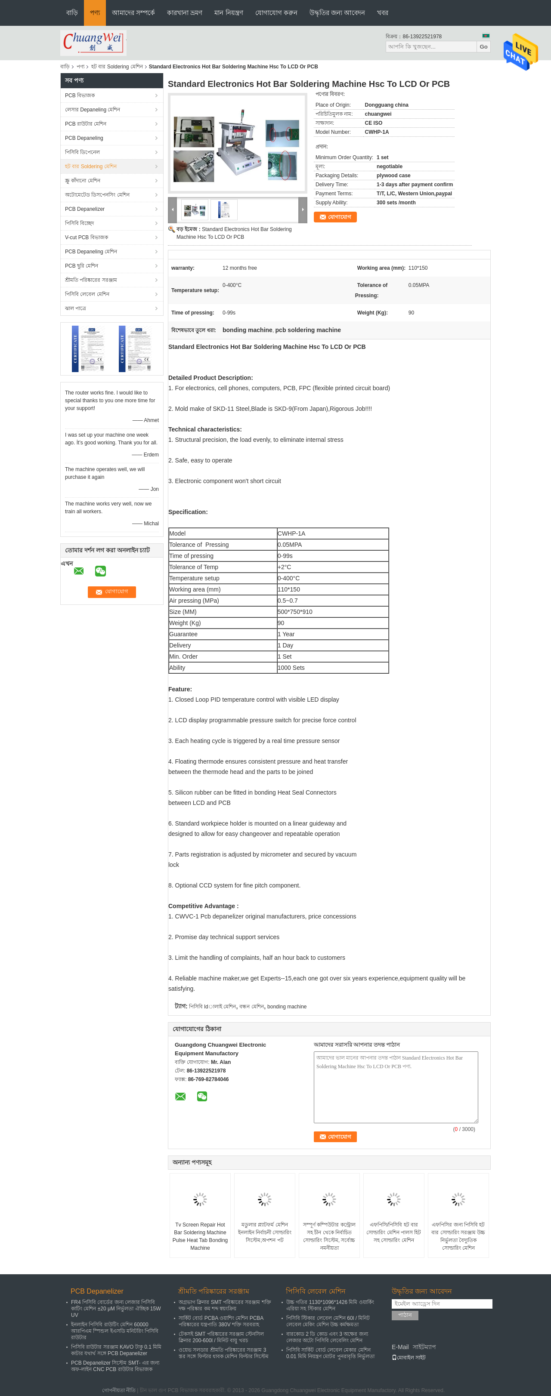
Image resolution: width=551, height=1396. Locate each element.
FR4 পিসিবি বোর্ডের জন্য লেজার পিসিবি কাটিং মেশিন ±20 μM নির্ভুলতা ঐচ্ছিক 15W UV (116, 1308)
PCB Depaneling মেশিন (91, 252)
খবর (382, 12)
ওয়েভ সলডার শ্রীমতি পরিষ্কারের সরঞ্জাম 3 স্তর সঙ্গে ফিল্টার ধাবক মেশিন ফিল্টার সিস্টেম (224, 1353)
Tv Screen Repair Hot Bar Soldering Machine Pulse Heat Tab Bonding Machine (200, 1236)
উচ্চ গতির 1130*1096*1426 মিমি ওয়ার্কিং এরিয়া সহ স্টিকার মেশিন (330, 1305)
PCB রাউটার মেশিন (85, 124)
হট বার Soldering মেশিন (117, 67)
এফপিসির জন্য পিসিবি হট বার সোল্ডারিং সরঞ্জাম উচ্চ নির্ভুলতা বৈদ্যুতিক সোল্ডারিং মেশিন (458, 1236)
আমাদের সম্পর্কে (133, 12)
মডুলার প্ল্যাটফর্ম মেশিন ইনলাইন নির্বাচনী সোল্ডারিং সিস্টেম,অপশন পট (265, 1232)
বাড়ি (72, 12)
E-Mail (400, 1347)
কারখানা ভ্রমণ (184, 12)
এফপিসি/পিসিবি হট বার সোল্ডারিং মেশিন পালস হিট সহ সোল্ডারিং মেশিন (393, 1232)
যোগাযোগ (339, 217)
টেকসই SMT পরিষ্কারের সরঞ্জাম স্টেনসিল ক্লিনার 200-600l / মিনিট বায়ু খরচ (221, 1337)
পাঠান (405, 1315)
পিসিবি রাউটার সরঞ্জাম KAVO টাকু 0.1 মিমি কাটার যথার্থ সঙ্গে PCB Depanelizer (116, 1350)
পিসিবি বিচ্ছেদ (79, 223)
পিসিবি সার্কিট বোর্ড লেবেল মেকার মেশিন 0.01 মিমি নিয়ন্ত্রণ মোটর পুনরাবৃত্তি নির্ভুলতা (330, 1353)
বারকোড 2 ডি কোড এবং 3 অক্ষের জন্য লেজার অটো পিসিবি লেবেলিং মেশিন (327, 1337)
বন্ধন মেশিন (251, 1007)
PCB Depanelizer (85, 209)
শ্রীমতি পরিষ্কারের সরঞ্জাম (91, 280)
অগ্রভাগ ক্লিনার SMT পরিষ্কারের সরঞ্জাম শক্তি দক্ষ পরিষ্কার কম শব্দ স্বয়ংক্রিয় (225, 1305)
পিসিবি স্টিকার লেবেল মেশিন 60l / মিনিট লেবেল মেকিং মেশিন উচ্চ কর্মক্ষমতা (328, 1321)
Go (484, 46)
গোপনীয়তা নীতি (119, 1390)
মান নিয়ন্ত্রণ (228, 12)
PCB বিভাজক (80, 95)
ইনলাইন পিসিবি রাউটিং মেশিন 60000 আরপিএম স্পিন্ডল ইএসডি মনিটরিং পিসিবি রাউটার (114, 1331)
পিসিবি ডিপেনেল (82, 152)
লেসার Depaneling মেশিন (92, 110)
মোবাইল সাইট (409, 1358)
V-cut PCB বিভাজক (86, 237)
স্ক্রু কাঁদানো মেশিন (82, 181)
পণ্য (95, 12)
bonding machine (286, 1007)
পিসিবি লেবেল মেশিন (87, 294)
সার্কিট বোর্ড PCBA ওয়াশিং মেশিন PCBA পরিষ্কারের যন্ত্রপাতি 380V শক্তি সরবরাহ (221, 1321)
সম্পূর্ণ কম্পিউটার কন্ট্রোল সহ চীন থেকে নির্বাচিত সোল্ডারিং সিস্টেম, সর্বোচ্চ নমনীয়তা (329, 1236)
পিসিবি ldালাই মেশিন (212, 1007)
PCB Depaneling (84, 138)
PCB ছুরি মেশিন (81, 266)
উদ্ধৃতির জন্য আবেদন (337, 12)
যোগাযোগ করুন (276, 12)
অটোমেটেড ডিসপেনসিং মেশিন (97, 195)
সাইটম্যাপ (424, 1347)
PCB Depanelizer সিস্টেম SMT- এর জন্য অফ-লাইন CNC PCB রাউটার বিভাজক (115, 1366)
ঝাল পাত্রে (75, 308)
